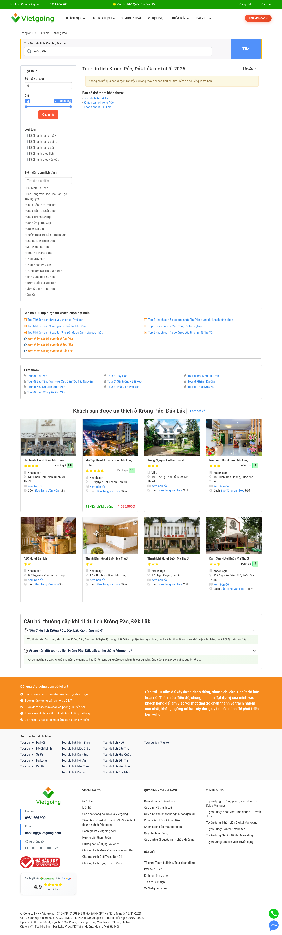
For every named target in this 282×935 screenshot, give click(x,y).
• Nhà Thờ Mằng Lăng (38, 252)
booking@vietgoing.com (43, 833)
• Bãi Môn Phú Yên (36, 188)
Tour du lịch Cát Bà (32, 766)
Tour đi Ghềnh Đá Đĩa (199, 381)
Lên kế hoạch (258, 18)
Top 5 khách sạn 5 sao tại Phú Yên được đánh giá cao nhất (65, 332)
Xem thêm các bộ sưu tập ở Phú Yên (50, 338)
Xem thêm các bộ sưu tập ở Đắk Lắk (50, 351)
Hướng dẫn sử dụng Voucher (100, 844)
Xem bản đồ (33, 486)
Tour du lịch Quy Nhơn (117, 772)
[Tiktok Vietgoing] (56, 848)
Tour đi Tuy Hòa (115, 376)
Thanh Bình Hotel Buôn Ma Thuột (107, 558)
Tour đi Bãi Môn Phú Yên (201, 376)
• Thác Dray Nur (35, 258)
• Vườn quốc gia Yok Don (40, 282)
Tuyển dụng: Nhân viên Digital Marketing (231, 822)
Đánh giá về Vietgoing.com (99, 831)
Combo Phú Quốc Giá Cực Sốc (136, 4)
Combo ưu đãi (131, 18)
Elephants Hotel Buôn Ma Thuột (44, 460)
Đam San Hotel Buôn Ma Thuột (229, 558)
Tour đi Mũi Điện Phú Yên (121, 386)
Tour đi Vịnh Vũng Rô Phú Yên (44, 392)
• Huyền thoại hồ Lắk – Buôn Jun (45, 234)
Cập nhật (48, 114)
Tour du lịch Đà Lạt (74, 772)
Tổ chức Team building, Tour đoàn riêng (169, 862)
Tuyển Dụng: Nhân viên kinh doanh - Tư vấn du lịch (233, 814)
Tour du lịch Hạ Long (33, 760)
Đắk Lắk (44, 33)
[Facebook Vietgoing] (26, 848)
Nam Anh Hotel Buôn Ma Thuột (229, 460)
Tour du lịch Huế (113, 742)
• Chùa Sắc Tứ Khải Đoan (41, 211)
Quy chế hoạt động (156, 833)
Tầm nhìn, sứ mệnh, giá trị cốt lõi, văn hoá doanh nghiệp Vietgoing (108, 822)
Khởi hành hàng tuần (42, 147)
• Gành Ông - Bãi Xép (38, 223)
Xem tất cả (198, 411)
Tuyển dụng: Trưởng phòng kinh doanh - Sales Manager (231, 803)
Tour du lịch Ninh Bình (76, 742)
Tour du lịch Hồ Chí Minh (36, 748)
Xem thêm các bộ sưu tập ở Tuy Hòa (50, 344)
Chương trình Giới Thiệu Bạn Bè (102, 856)
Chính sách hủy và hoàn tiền (162, 820)
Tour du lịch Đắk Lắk (97, 98)
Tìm (246, 48)
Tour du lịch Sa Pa (32, 754)
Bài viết (203, 18)
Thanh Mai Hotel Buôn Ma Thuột (168, 558)
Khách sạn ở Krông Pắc (99, 102)
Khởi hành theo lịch (41, 153)
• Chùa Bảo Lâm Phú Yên (40, 205)
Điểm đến (180, 18)
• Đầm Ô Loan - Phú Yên (40, 288)
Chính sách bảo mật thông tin (163, 826)
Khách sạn (75, 18)
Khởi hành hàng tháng (43, 141)
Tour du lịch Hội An (74, 760)
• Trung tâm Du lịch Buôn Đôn (43, 270)
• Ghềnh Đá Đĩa (34, 228)
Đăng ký (266, 4)
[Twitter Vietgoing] (41, 848)
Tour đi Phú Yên (35, 376)
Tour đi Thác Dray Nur (199, 386)
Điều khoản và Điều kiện (159, 801)
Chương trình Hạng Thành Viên (102, 863)
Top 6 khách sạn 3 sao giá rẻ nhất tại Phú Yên (57, 326)
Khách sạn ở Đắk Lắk (97, 107)
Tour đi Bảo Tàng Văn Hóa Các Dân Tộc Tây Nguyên (58, 381)
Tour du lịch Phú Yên (157, 742)
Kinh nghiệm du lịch (156, 875)
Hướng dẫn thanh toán (96, 837)
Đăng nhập (246, 4)
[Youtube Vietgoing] (49, 848)
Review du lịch (153, 869)
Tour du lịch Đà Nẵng (75, 754)
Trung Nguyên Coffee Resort (165, 460)
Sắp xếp (249, 68)
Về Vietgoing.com (155, 888)
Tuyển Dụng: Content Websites (225, 829)
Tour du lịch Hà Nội (32, 742)
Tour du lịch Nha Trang (76, 766)
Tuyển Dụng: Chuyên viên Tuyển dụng (230, 842)
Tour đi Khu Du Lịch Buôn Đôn (44, 386)
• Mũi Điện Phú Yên (37, 246)
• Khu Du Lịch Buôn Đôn (40, 240)
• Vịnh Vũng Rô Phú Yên (40, 276)
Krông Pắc (60, 33)
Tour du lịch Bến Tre (115, 760)
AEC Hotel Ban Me (35, 558)
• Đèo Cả (30, 294)
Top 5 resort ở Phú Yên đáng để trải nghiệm (176, 326)
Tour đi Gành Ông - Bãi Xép (123, 381)
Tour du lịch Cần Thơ (116, 748)
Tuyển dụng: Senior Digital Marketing (229, 835)
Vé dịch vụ (155, 18)
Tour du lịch (104, 18)
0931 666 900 (58, 4)
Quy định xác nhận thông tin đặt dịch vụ (169, 814)
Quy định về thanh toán (158, 807)
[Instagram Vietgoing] (33, 848)
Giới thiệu (88, 801)
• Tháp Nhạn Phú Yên (38, 264)
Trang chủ (26, 33)
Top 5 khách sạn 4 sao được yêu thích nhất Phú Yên (181, 332)
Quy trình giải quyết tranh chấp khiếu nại (169, 839)
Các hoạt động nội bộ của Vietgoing (105, 814)
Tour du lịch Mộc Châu (76, 748)
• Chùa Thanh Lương (38, 217)
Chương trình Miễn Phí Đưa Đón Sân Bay (108, 850)
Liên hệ (87, 807)
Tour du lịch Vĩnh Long (117, 766)
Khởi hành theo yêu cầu (44, 159)
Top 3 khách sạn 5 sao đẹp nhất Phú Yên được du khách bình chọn (190, 319)
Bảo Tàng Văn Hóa (47, 490)
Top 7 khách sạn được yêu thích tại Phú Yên (56, 319)
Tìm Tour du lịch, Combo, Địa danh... (47, 43)
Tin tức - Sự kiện (154, 882)
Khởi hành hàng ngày (42, 135)
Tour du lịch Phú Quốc (117, 754)
